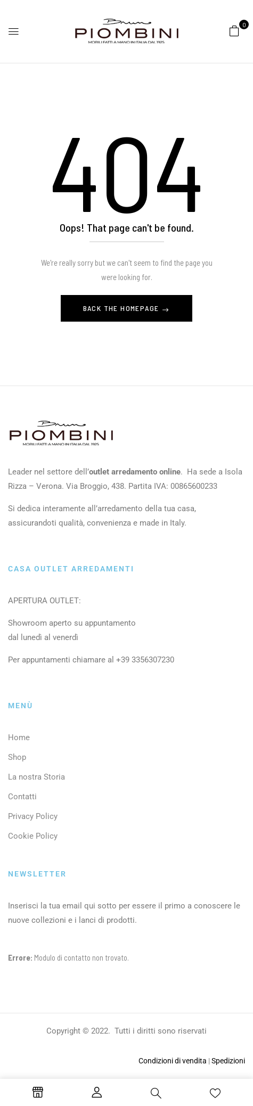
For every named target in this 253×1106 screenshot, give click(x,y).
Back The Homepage (122, 308)
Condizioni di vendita (172, 1060)
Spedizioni (228, 1060)
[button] (234, 30)
